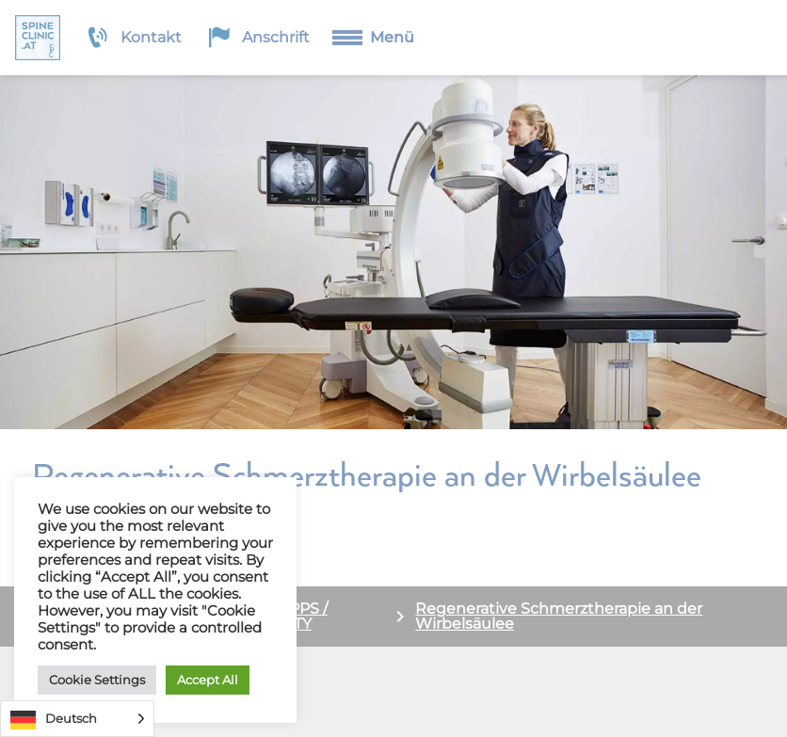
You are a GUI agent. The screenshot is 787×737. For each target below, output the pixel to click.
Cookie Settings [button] (97, 679)
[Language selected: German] (77, 718)
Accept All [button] (207, 679)
